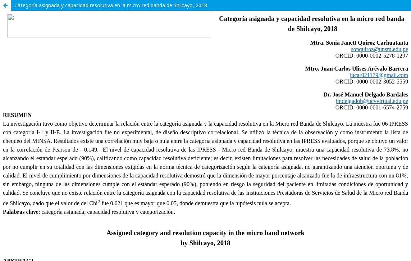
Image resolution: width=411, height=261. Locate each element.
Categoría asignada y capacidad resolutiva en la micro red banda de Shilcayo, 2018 (110, 5)
